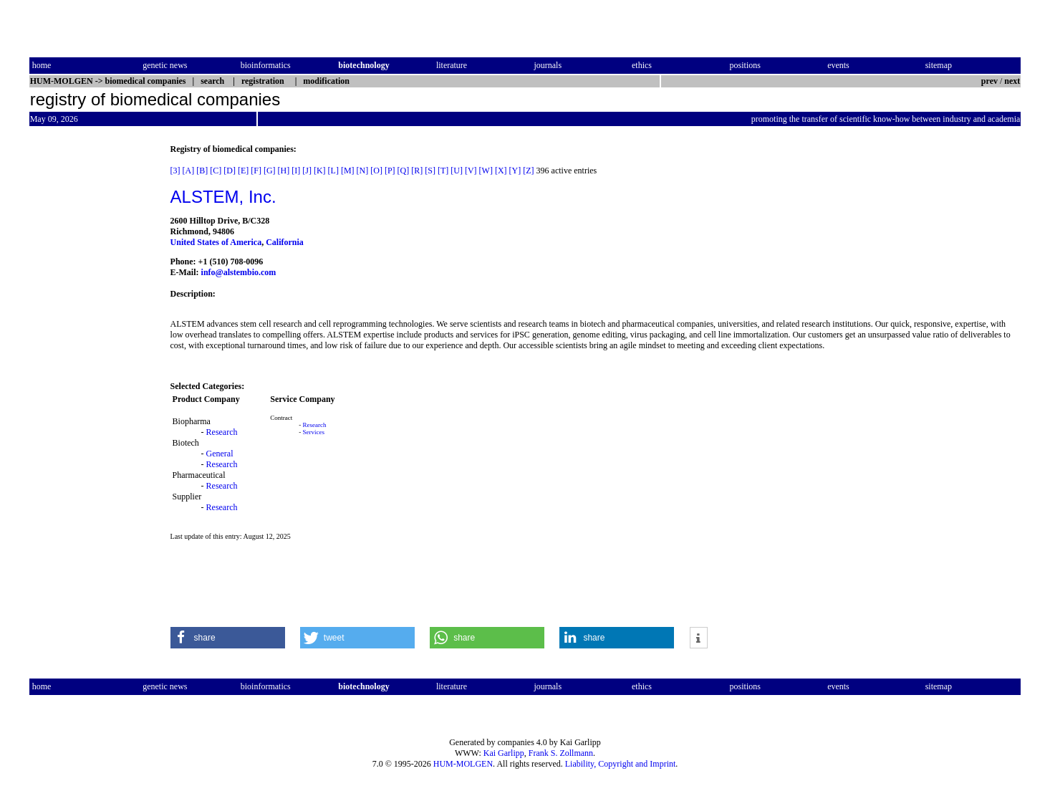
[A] (189, 171)
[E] (243, 171)
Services (314, 432)
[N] (363, 171)
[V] (471, 171)
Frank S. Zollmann (561, 753)
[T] (443, 171)
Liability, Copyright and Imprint (620, 764)
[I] (296, 171)
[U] (457, 171)
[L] (333, 171)
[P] (390, 171)
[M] (348, 171)
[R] (417, 171)
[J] (307, 171)
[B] (202, 171)
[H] (284, 171)
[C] (215, 171)
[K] (320, 171)
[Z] (528, 171)
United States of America (216, 242)
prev (989, 81)
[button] (227, 637)
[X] (501, 171)
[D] (229, 171)
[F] (256, 171)
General (219, 454)
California (285, 242)
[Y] (515, 171)
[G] (270, 171)
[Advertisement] (89, 359)
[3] (175, 171)
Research (222, 432)
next (1012, 81)
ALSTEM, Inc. (223, 196)
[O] (376, 171)
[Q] (404, 171)
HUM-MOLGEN (463, 764)
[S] (430, 171)
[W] (486, 171)
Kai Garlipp (503, 753)
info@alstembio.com (238, 272)
